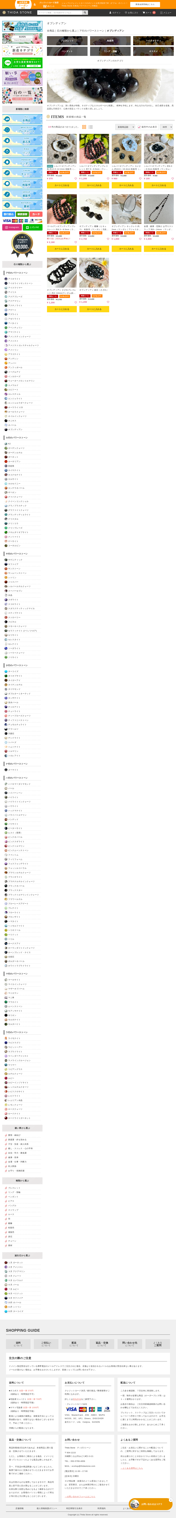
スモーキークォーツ (15, 626)
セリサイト (11, 635)
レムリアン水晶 (13, 1100)
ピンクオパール (13, 837)
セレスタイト (12, 639)
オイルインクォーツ (15, 416)
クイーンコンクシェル (16, 501)
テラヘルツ (11, 729)
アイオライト (12, 278)
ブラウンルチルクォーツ (17, 872)
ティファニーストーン (16, 720)
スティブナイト (13, 613)
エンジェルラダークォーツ (18, 402)
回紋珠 (9, 466)
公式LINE (32, 227)
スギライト (11, 599)
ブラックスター (13, 890)
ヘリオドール (12, 930)
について (18, 1344)
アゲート (10, 310)
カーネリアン (12, 461)
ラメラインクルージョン (17, 1060)
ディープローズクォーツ (17, 715)
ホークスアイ (12, 943)
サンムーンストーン (15, 573)
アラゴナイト (12, 354)
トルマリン (11, 751)
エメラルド (11, 385)
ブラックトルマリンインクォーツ (21, 894)
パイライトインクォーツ (17, 801)
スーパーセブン (13, 590)
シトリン (10, 577)
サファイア (11, 564)
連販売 (9, 1232)
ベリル (9, 939)
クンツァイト (12, 536)
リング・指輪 (110, 51)
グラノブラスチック (15, 505)
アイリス (10, 292)
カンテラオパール (14, 488)
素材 (8, 1245)
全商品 (50, 30)
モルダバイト (12, 1024)
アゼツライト (12, 318)
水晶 (8, 595)
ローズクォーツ (13, 1109)
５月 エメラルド (13, 1280)
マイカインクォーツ (15, 984)
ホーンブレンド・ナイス (17, 952)
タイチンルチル (13, 684)
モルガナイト (12, 1019)
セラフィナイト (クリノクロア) (20, 630)
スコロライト (12, 604)
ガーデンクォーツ (14, 448)
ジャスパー (11, 581)
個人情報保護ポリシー (47, 1508)
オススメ (153, 51)
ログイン (115, 12)
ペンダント (67, 51)
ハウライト (11, 806)
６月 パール (11, 1284)
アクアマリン (12, 301)
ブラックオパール (14, 885)
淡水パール (11, 702)
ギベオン (10, 492)
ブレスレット (67, 40)
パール (9, 788)
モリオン (10, 1015)
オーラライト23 (13, 407)
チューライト (12, 711)
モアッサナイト (13, 1010)
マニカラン (11, 993)
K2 (7, 443)
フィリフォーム (13, 859)
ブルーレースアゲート (16, 903)
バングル (10, 1205)
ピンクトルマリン (14, 846)
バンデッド (11, 819)
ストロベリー (12, 617)
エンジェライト (13, 398)
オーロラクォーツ (14, 411)
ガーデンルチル (13, 452)
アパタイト (11, 323)
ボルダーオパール (14, 961)
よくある (157, 1344)
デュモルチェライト (15, 724)
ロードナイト (12, 1113)
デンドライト (12, 737)
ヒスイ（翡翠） (13, 832)
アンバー (10, 363)
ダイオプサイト (13, 675)
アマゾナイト (12, 332)
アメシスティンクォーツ (17, 336)
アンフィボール (13, 367)
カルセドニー (12, 483)
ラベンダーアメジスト (16, 1056)
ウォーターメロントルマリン (19, 380)
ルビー (9, 1078)
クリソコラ (11, 523)
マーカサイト (12, 979)
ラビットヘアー (13, 1047)
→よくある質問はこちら (132, 1468)
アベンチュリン (13, 327)
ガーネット (11, 457)
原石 (8, 1236)
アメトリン (11, 349)
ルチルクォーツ (13, 1073)
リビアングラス (13, 1069)
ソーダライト (12, 648)
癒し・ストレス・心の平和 (18, 1148)
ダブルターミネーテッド (17, 693)
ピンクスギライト (14, 841)
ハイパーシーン (13, 792)
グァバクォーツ (13, 496)
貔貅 (8, 1223)
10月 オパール (12, 1302)
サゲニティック (13, 559)
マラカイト (11, 1002)
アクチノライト (13, 305)
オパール (10, 425)
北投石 (9, 956)
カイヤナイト (12, 470)
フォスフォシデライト (16, 863)
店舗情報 (20, 1508)
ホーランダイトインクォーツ (19, 947)
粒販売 (110, 40)
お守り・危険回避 (14, 1170)
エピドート (11, 389)
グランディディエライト (17, 514)
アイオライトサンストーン (18, 283)
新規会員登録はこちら (145, 4)
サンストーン (12, 568)
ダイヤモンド (12, 689)
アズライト (11, 314)
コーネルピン (12, 545)
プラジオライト (13, 877)
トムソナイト (12, 746)
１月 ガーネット (13, 1262)
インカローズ (12, 376)
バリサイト (11, 823)
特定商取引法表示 (74, 1508)
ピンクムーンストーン (16, 850)
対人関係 (10, 1166)
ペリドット (11, 934)
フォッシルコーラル (15, 868)
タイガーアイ (12, 680)
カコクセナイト (13, 474)
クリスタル (11, 519)
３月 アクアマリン (14, 1271)
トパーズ (10, 742)
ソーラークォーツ (14, 652)
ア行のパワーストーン (91, 30)
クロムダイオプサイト (16, 532)
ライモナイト (12, 1038)
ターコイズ (11, 671)
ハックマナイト (13, 810)
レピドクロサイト (14, 1091)
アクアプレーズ (13, 296)
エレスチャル (12, 394)
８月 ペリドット (13, 1293)
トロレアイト (12, 755)
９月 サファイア (13, 1298)
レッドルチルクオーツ (16, 1087)
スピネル (10, 621)
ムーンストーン (13, 1006)
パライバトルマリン (15, 815)
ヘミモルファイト (14, 925)
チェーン (10, 1240)
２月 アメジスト (13, 1267)
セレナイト (11, 644)
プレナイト (11, 908)
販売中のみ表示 (147, 127)
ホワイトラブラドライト (17, 965)
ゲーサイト (11, 541)
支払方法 (77, 1399)
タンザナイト (12, 698)
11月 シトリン (12, 1306)
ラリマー (10, 1064)
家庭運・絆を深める (15, 1139)
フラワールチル (13, 899)
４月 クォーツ (12, 1275)
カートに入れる (62, 185)
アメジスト (11, 340)
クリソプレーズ (13, 528)
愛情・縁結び (12, 1135)
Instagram (12, 227)
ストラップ (11, 1210)
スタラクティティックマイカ (19, 608)
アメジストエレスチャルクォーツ (21, 345)
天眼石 (9, 733)
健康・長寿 (11, 1157)
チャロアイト (12, 706)
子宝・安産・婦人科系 (16, 1144)
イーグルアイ (12, 372)
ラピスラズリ (12, 1042)
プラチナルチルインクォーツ (19, 881)
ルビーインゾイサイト (16, 1082)
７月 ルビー (11, 1289)
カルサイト (11, 479)
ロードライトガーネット (17, 1118)
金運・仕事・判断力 (15, 1161)
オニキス (10, 420)
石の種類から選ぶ (67, 30)
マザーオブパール (14, 988)
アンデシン (11, 358)
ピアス (9, 1201)
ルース (9, 1214)
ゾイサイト (11, 657)
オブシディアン (115, 30)
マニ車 (9, 997)
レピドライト (12, 1095)
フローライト (12, 912)
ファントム (11, 854)
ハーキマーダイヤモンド (17, 784)
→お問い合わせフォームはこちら (80, 1496)
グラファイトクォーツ (16, 510)
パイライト (11, 797)
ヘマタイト (11, 921)
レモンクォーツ (13, 1104)
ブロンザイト (12, 916)
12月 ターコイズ (13, 1311)
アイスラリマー (13, 287)
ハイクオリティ (153, 40)
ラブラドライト (13, 1051)
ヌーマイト (11, 769)
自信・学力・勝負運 (15, 1152)
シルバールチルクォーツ (17, 586)
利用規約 (102, 1508)
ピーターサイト (13, 828)
